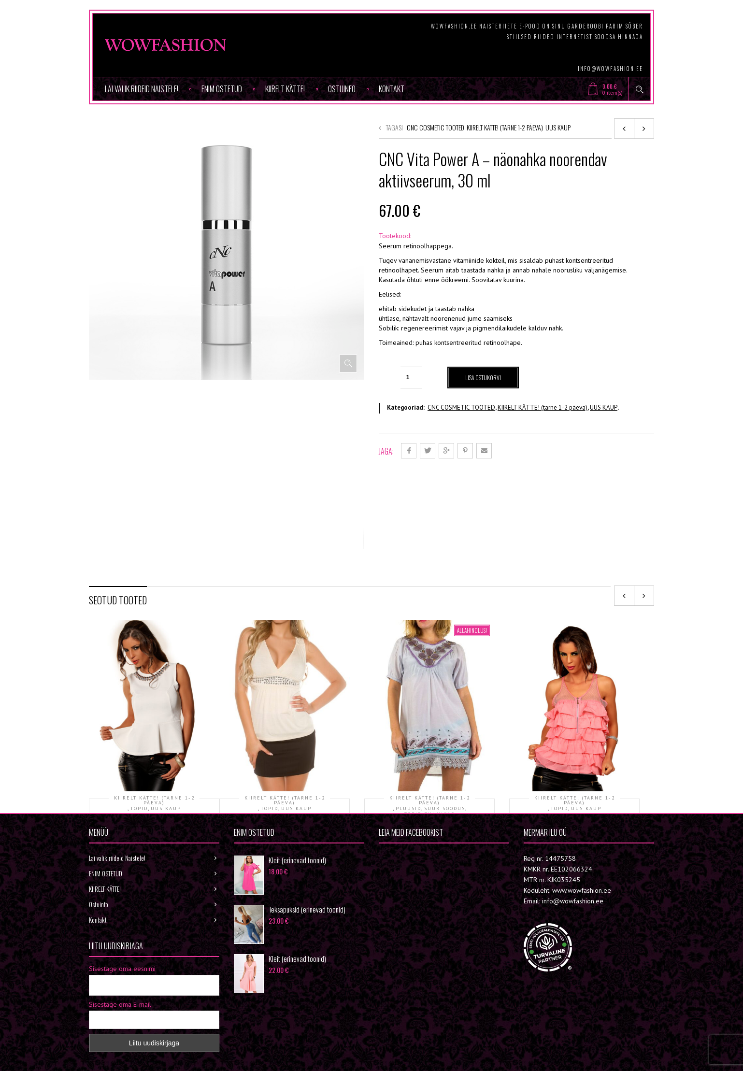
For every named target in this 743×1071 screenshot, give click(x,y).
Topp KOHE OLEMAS (154, 722)
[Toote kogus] (411, 377)
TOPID (139, 707)
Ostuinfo (342, 89)
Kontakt (391, 89)
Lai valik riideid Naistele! (141, 89)
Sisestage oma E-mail (120, 960)
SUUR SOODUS (444, 707)
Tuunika (429, 728)
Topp (284, 722)
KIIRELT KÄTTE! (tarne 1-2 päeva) (505, 127)
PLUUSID (408, 707)
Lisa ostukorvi (483, 377)
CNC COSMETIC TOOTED (435, 127)
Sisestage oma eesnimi (122, 924)
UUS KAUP (558, 127)
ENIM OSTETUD (221, 89)
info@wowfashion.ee (610, 68)
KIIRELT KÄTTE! (285, 89)
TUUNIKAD (440, 713)
